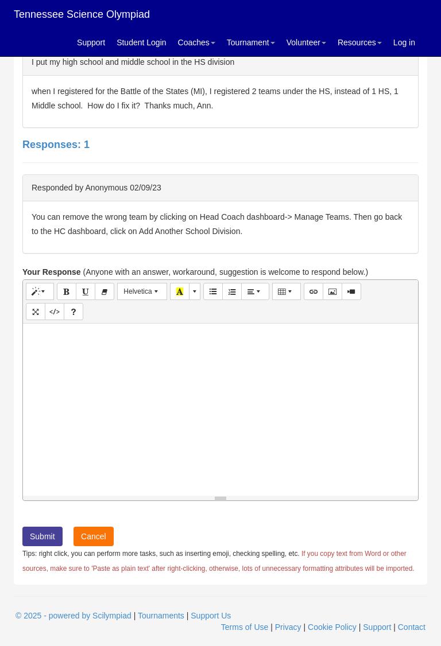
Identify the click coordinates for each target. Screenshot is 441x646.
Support (91, 42)
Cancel (93, 536)
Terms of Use (244, 627)
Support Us (211, 615)
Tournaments (161, 615)
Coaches (196, 42)
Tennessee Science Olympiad (82, 14)
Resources (360, 42)
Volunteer (306, 42)
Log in (404, 42)
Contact (411, 627)
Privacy (288, 627)
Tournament (251, 42)
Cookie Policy (332, 627)
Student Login (141, 42)
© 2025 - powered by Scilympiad (73, 615)
